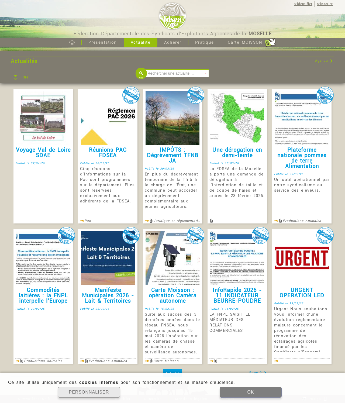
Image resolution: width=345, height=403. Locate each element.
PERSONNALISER (89, 392)
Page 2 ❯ (258, 373)
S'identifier (303, 4)
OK (250, 392)
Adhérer (172, 42)
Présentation (102, 42)
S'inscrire (325, 4)
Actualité (141, 42)
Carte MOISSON (252, 42)
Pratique (204, 42)
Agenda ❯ (324, 61)
